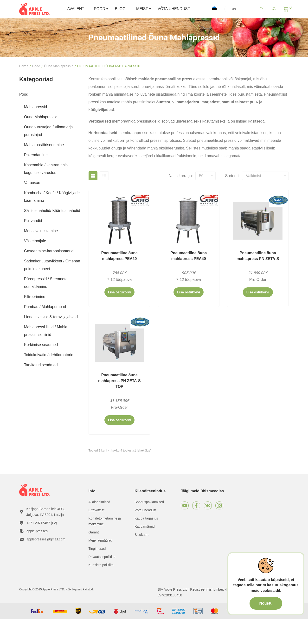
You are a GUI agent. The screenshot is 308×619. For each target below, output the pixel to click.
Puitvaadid (33, 221)
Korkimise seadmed (41, 345)
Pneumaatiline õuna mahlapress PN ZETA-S (258, 256)
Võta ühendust (145, 510)
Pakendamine (36, 155)
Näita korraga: (181, 176)
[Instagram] (219, 505)
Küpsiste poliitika (101, 565)
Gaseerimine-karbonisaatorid (48, 251)
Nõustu (265, 603)
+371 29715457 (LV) (41, 523)
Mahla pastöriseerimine (44, 145)
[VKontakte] (208, 505)
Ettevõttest (96, 510)
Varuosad (32, 183)
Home (23, 66)
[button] (286, 9)
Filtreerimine (34, 297)
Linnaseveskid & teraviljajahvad (51, 317)
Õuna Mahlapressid (58, 66)
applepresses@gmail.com (45, 539)
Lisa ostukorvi (119, 292)
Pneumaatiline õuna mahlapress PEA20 (119, 256)
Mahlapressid (35, 107)
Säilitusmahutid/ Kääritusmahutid (52, 211)
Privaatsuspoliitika (102, 557)
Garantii (94, 532)
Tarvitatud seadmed (41, 365)
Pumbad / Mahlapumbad (45, 307)
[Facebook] (196, 505)
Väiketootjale (35, 241)
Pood (36, 66)
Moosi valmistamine (41, 231)
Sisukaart (141, 535)
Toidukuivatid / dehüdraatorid (48, 355)
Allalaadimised (99, 502)
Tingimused (97, 549)
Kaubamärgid (144, 526)
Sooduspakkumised (149, 502)
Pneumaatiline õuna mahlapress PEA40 (188, 256)
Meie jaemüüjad (100, 540)
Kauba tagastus (146, 518)
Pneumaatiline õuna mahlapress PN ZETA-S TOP (119, 381)
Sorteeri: (232, 176)
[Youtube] (185, 505)
